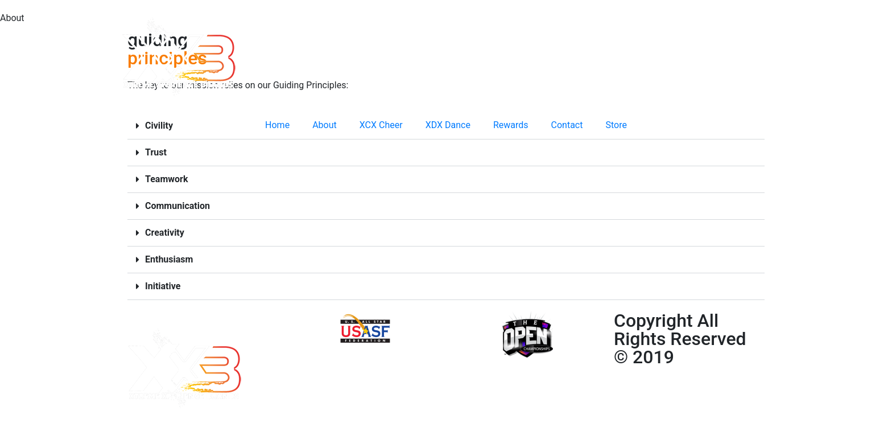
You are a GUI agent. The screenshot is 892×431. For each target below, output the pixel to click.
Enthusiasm (169, 259)
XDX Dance (448, 125)
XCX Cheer (381, 125)
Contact (567, 125)
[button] (446, 152)
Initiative (162, 286)
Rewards (510, 125)
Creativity (164, 232)
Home (277, 125)
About (324, 125)
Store (615, 125)
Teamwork (166, 179)
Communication (177, 205)
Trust (156, 152)
